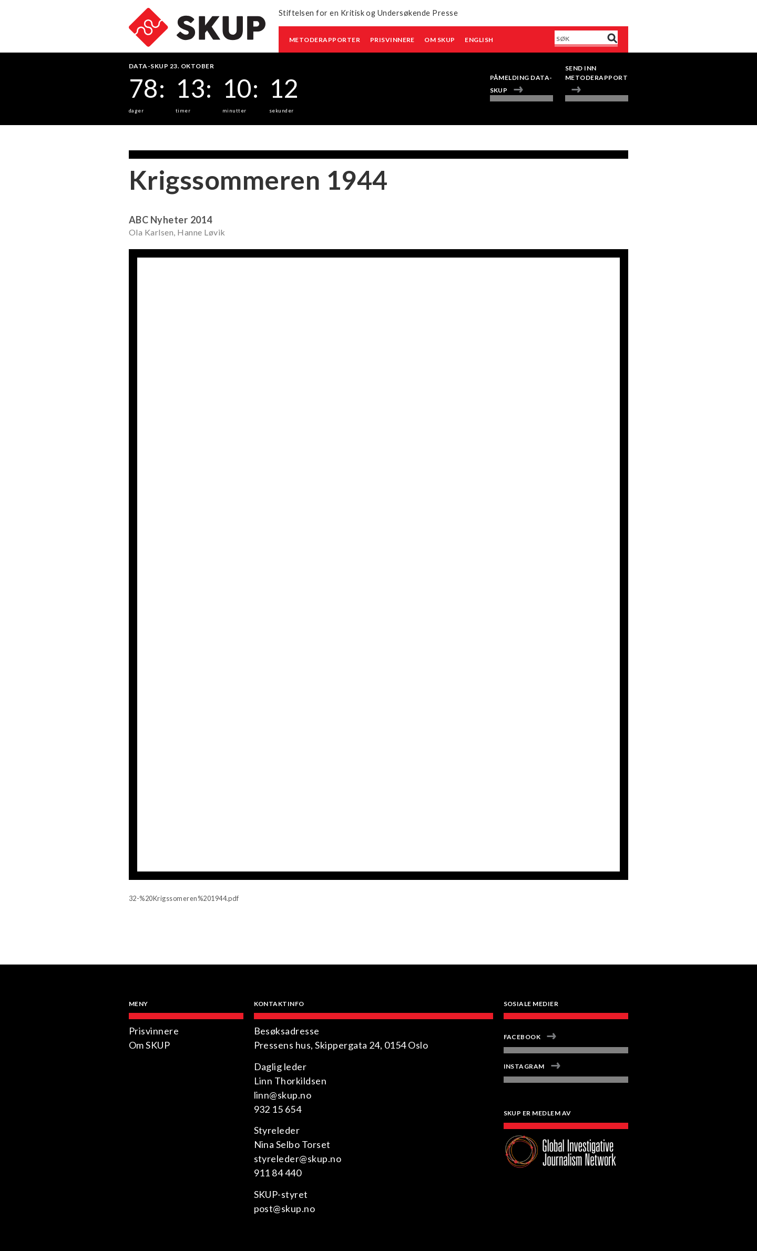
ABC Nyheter (158, 219)
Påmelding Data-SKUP (521, 84)
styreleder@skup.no (298, 1158)
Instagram (524, 1066)
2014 (201, 219)
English (479, 40)
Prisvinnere (392, 40)
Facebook (522, 1037)
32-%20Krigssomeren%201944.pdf (184, 898)
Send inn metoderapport (596, 72)
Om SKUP (439, 40)
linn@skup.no (283, 1095)
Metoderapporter (324, 40)
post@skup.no (284, 1208)
